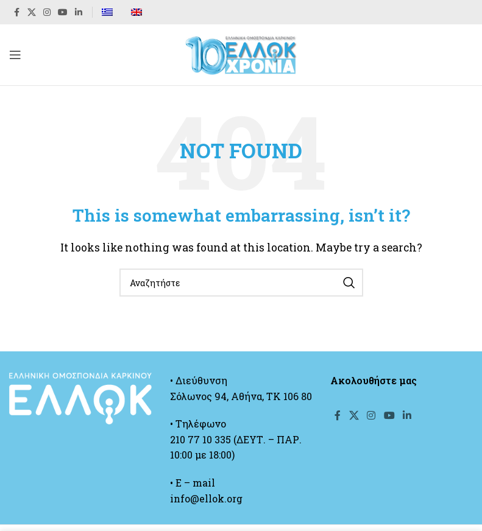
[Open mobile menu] (15, 55)
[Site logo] (241, 53)
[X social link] (32, 12)
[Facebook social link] (16, 12)
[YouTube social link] (62, 12)
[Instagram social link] (47, 12)
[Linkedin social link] (78, 12)
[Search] (241, 283)
